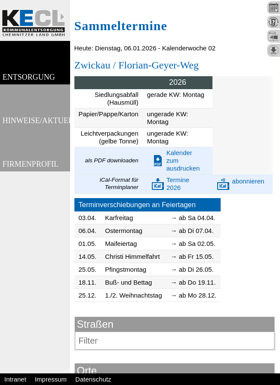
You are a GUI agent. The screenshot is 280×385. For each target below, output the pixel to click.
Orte (87, 370)
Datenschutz (93, 379)
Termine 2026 (177, 183)
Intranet (15, 379)
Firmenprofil (30, 180)
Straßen (95, 324)
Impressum (51, 379)
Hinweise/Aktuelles (36, 131)
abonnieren (248, 181)
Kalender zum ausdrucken (183, 160)
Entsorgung (28, 82)
